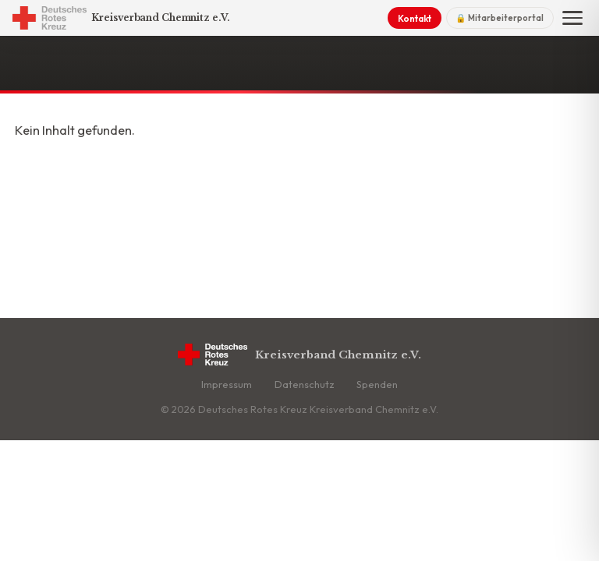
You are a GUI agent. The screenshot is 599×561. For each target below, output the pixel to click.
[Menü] (572, 18)
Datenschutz (305, 384)
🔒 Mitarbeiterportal (499, 17)
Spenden (377, 384)
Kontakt (414, 18)
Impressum (226, 384)
